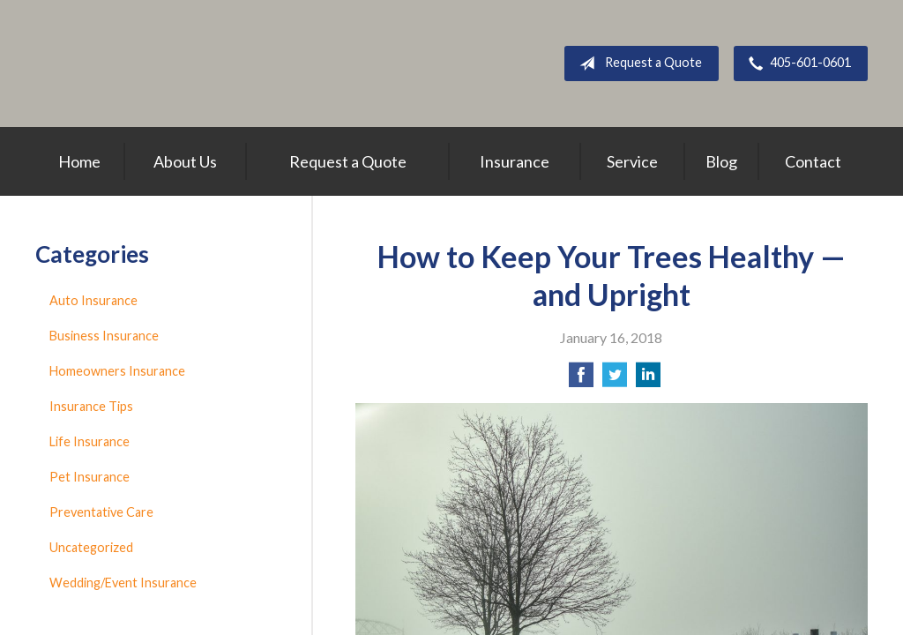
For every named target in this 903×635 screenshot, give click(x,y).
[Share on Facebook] (581, 379)
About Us (185, 161)
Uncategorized (91, 547)
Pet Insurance (89, 476)
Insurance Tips (91, 406)
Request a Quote (637, 63)
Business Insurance (104, 335)
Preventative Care (101, 511)
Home (79, 161)
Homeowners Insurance (117, 370)
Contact (813, 161)
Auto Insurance (93, 300)
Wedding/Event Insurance (123, 582)
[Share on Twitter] (614, 379)
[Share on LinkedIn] (648, 379)
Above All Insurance (210, 63)
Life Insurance (89, 441)
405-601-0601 (796, 63)
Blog (721, 161)
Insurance (514, 161)
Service (632, 161)
